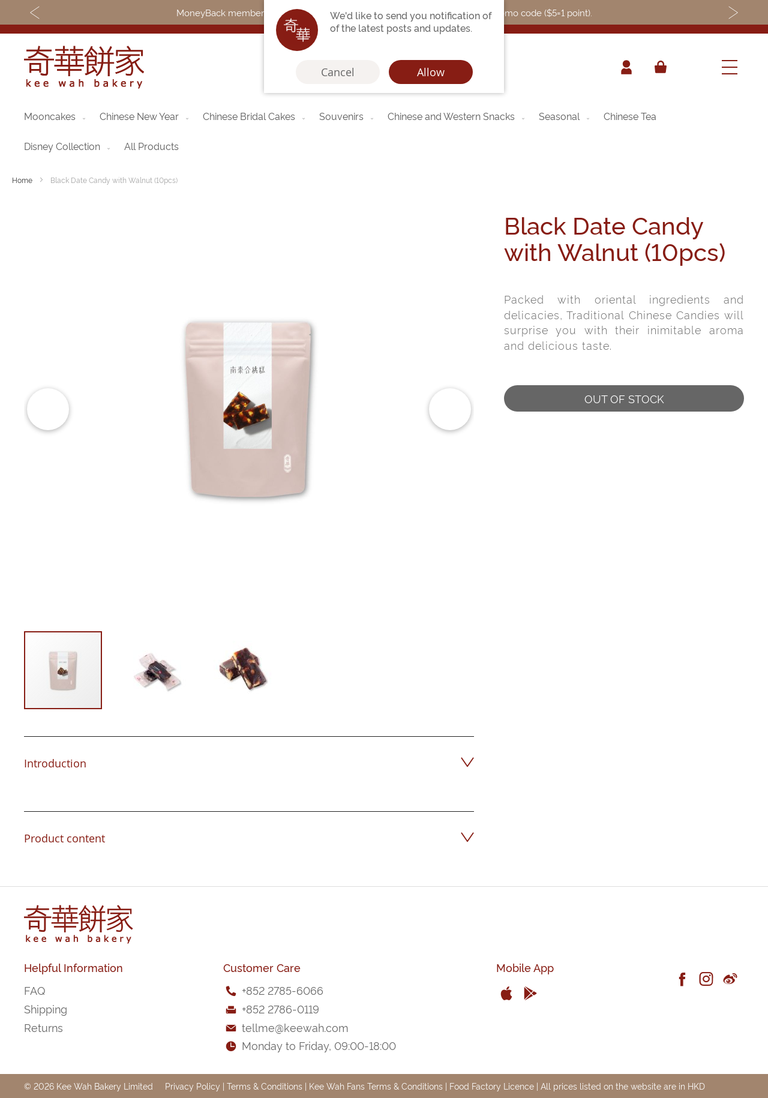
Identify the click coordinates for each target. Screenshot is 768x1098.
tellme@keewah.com (295, 1026)
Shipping (45, 1008)
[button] (48, 409)
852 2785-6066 (284, 989)
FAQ (34, 989)
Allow (431, 72)
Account (626, 67)
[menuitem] (56, 116)
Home (22, 180)
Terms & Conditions (264, 1085)
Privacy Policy (192, 1085)
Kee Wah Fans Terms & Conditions (376, 1085)
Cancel (338, 72)
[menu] (384, 131)
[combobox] (693, 67)
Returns (43, 1026)
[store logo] (84, 67)
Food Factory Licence (491, 1085)
